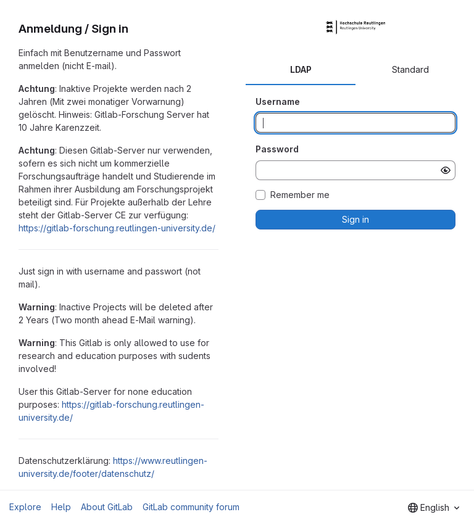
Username (278, 101)
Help (61, 507)
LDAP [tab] (301, 69)
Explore (25, 507)
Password (277, 149)
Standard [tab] (410, 69)
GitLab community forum (191, 507)
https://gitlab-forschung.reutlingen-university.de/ (117, 228)
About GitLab (107, 507)
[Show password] (445, 170)
